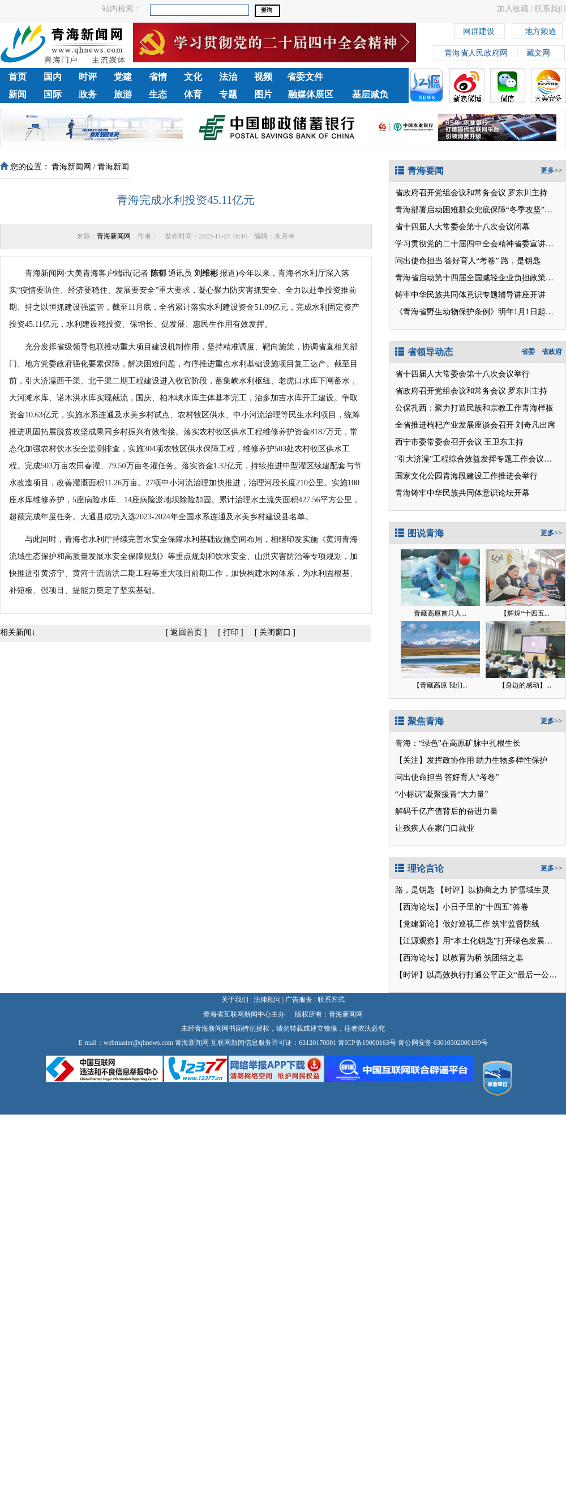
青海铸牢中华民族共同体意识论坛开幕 (462, 493)
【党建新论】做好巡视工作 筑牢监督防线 (467, 924)
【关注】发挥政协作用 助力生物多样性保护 (471, 760)
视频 (263, 77)
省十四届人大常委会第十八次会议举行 (462, 374)
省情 (158, 77)
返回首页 (186, 632)
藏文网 (538, 53)
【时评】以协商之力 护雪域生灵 (493, 890)
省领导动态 (424, 352)
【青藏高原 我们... (440, 685)
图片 (263, 94)
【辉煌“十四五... (524, 613)
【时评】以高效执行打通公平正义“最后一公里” (477, 975)
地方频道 (540, 29)
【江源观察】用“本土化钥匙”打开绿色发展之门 (477, 941)
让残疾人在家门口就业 (434, 828)
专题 (228, 94)
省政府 (552, 352)
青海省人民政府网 (476, 53)
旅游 (123, 94)
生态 (158, 94)
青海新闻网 (71, 167)
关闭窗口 (275, 632)
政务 (88, 94)
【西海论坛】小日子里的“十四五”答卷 (462, 907)
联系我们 (550, 9)
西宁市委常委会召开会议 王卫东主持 (459, 442)
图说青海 (419, 533)
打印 (231, 632)
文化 (193, 77)
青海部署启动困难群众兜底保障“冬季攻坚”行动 (477, 210)
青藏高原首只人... (440, 613)
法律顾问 (267, 1000)
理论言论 (419, 868)
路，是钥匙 (521, 261)
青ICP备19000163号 (367, 1043)
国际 (53, 94)
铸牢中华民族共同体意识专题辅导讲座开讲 (470, 295)
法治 (228, 77)
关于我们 (234, 1000)
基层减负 (370, 94)
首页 (17, 77)
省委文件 (305, 77)
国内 (53, 77)
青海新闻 (113, 167)
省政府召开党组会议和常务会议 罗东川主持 (471, 193)
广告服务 (298, 1000)
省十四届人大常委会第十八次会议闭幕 (462, 227)
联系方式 (331, 1000)
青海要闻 (419, 171)
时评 (88, 77)
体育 (193, 94)
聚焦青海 (419, 721)
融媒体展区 (310, 94)
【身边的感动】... (525, 685)
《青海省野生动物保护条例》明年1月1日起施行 (478, 312)
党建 (123, 77)
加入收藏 (513, 9)
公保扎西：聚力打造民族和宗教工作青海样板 (474, 408)
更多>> (551, 170)
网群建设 (479, 29)
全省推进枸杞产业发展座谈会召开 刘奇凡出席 (475, 425)
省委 (528, 352)
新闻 (17, 94)
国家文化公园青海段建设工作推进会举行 (466, 476)
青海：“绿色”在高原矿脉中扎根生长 (458, 743)
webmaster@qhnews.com (138, 1043)
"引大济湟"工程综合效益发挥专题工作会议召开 (477, 459)
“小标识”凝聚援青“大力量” (441, 794)
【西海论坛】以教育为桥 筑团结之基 (459, 958)
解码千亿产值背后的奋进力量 (446, 811)
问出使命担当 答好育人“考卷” (447, 261)
